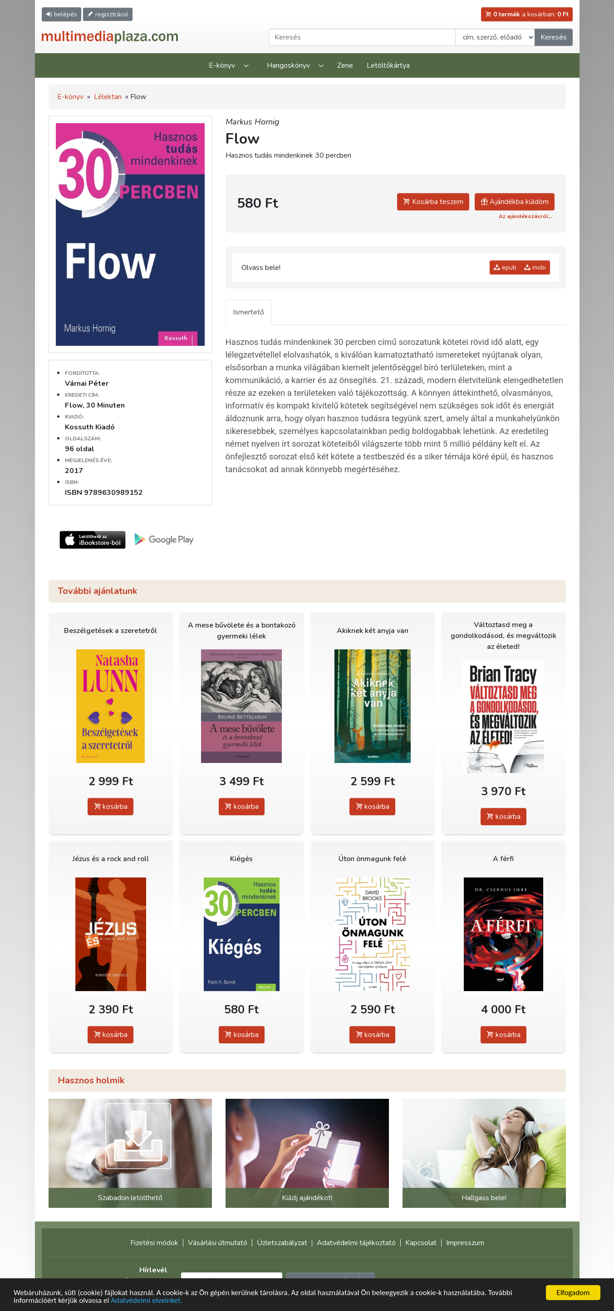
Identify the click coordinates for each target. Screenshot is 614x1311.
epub (505, 267)
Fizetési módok (154, 1243)
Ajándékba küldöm (515, 202)
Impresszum (465, 1243)
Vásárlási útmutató (217, 1243)
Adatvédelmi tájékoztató (356, 1243)
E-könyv (222, 65)
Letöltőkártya (388, 65)
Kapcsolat (421, 1243)
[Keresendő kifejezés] (362, 37)
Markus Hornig (253, 121)
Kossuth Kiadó (90, 427)
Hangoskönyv (288, 65)
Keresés (553, 37)
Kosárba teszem (433, 202)
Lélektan (108, 97)
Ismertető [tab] (248, 312)
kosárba (110, 807)
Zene (345, 65)
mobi (535, 267)
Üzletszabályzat (282, 1243)
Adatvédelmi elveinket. (146, 1301)
